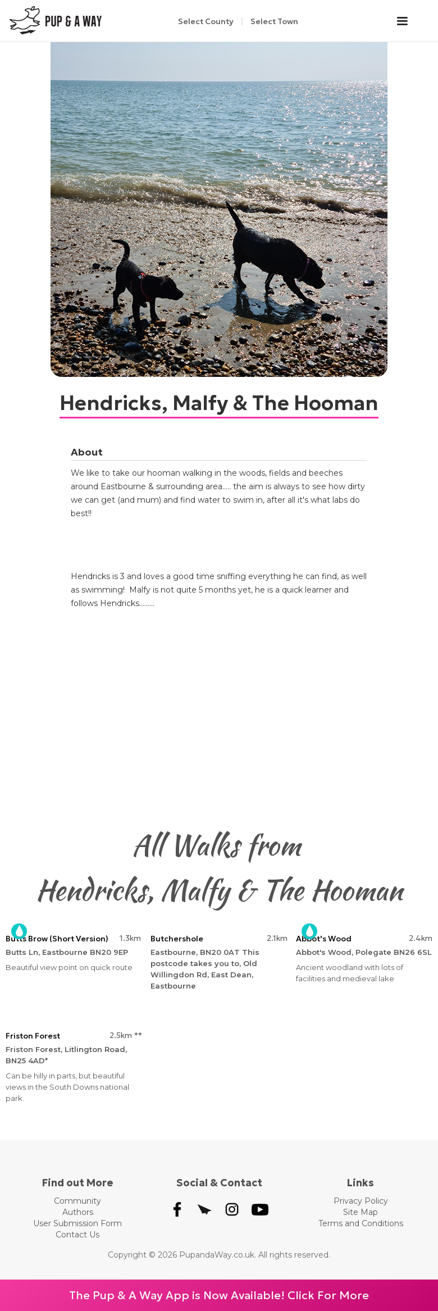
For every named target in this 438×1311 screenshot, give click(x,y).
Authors (77, 1212)
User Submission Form (77, 1223)
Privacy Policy (361, 1201)
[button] (407, 21)
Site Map (360, 1212)
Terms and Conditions (360, 1223)
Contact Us (77, 1235)
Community (77, 1201)
